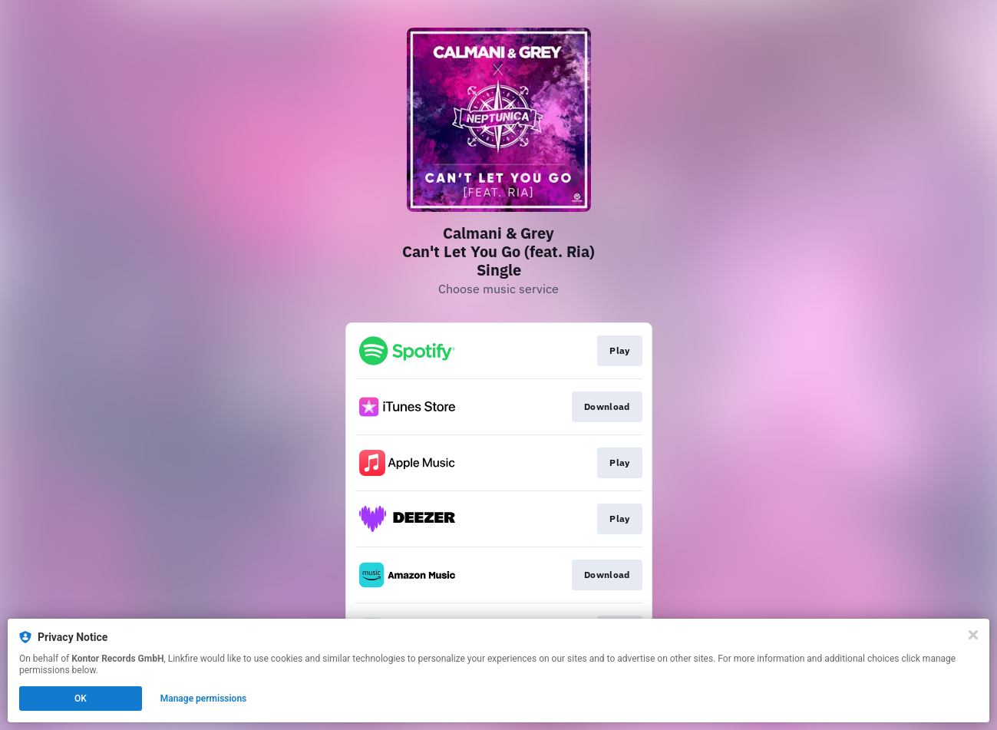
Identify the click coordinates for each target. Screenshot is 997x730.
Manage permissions (203, 698)
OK (80, 698)
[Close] (973, 635)
